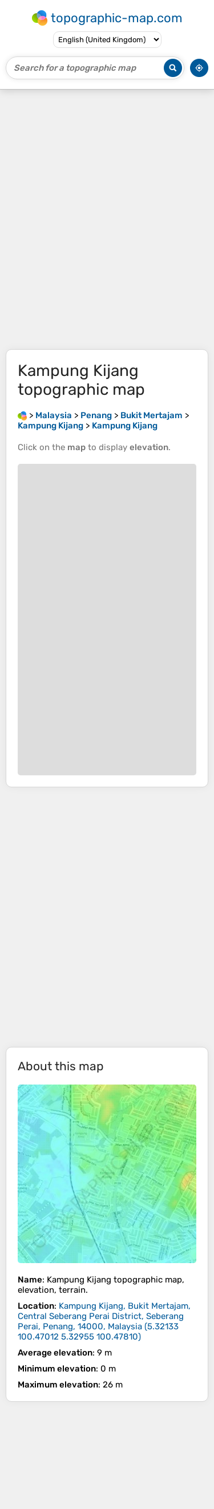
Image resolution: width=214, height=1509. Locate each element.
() (104, 1321)
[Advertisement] (107, 219)
